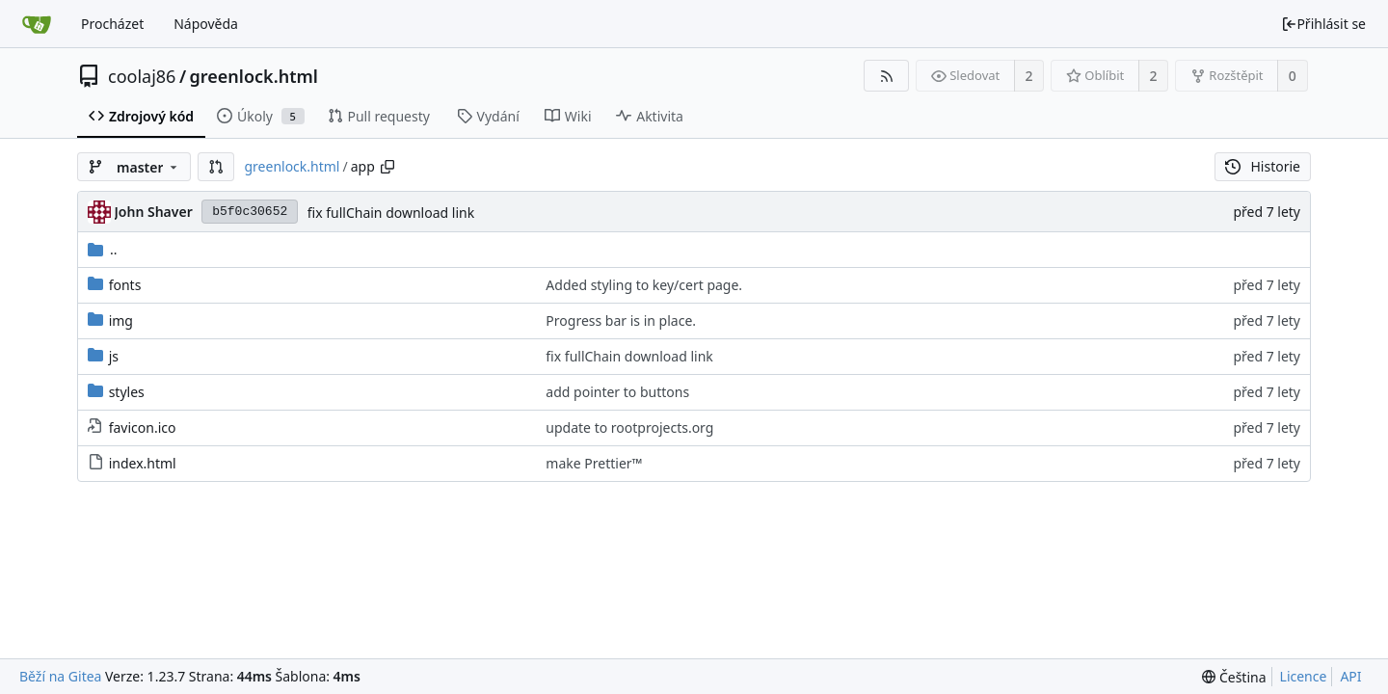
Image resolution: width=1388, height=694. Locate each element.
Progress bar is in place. (621, 320)
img (121, 320)
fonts (125, 285)
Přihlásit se (1323, 23)
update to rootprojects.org (629, 427)
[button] (216, 166)
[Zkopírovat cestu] (387, 167)
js (114, 356)
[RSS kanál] (886, 76)
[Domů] (37, 24)
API (1350, 676)
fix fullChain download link (390, 212)
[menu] (1234, 677)
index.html (142, 463)
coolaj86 (141, 76)
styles (127, 392)
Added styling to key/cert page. (644, 285)
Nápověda (206, 23)
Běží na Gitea (60, 676)
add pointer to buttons (617, 392)
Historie (1262, 166)
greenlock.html (254, 76)
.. (103, 249)
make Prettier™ (594, 463)
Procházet (112, 23)
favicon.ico (142, 427)
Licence (1303, 676)
